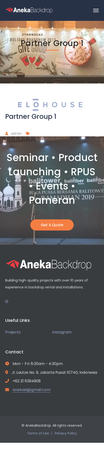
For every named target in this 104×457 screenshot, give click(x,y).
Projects (13, 332)
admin (16, 133)
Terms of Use (38, 433)
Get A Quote (52, 224)
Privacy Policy (66, 433)
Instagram (62, 332)
